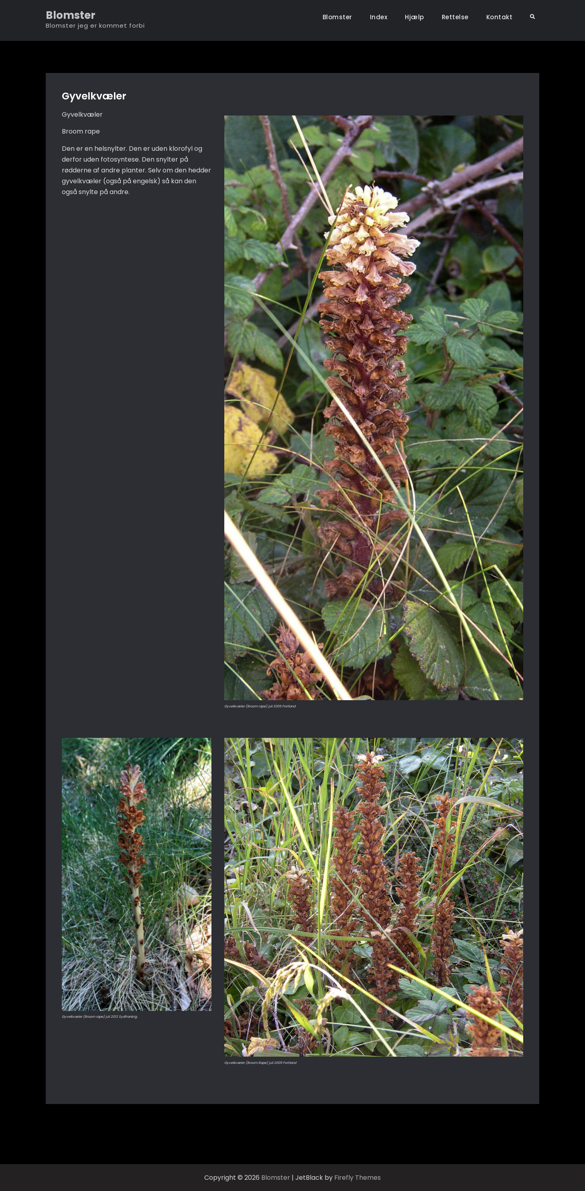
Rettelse (455, 17)
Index (379, 17)
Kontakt (499, 17)
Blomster (70, 15)
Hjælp (414, 17)
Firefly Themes (357, 1177)
